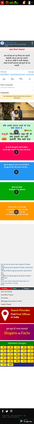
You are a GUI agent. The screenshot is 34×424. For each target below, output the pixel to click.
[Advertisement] (17, 22)
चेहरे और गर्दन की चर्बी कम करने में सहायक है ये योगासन (15, 264)
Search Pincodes (20, 310)
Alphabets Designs (17, 343)
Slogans (26, 288)
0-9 (10, 364)
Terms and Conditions (16, 415)
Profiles (4, 417)
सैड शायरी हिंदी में (4, 74)
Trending (4, 288)
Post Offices (23, 314)
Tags (24, 415)
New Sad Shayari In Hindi (17, 74)
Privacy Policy (5, 415)
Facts (14, 288)
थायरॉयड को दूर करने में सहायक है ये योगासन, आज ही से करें (17, 267)
